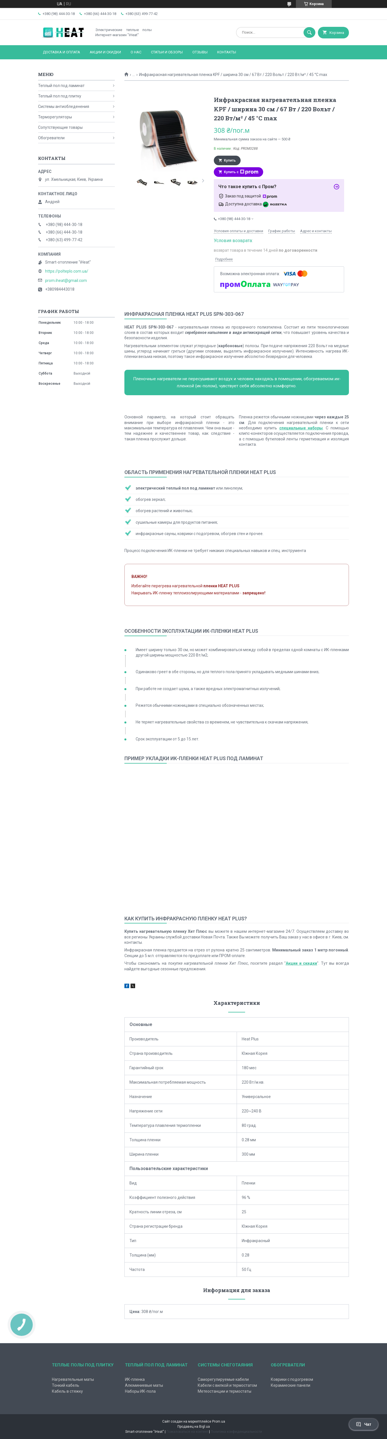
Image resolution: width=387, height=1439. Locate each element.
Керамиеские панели (290, 1385)
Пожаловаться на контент (187, 1432)
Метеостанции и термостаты (224, 1391)
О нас (136, 52)
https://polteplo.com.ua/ (66, 271)
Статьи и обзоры (167, 52)
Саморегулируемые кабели (223, 1379)
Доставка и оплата (61, 52)
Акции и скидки (105, 52)
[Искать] (309, 32)
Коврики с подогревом (292, 1379)
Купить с (241, 172)
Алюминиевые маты (144, 1385)
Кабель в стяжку (67, 1391)
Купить (230, 160)
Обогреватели (51, 138)
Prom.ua (218, 1421)
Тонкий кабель (65, 1385)
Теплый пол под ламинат (61, 85)
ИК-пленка (135, 1379)
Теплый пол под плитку (59, 96)
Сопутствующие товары (60, 127)
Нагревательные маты (73, 1379)
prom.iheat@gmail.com (66, 280)
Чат (363, 1424)
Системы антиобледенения (63, 106)
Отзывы (200, 52)
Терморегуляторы (55, 117)
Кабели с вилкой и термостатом (227, 1385)
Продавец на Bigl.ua (193, 1427)
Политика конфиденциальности (236, 1432)
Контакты (226, 52)
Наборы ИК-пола (140, 1391)
